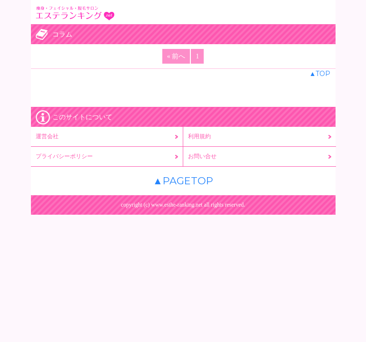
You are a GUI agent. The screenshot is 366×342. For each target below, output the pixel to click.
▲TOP (320, 73)
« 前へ (176, 56)
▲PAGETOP (183, 181)
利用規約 (199, 136)
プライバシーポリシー (64, 156)
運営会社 (47, 136)
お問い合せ (202, 156)
